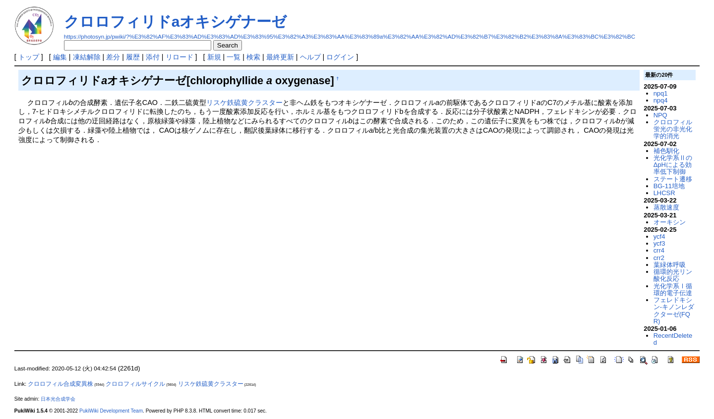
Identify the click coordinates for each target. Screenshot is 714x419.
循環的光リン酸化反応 (673, 275)
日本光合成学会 (58, 399)
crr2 (659, 258)
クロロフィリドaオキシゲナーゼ (175, 21)
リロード (179, 57)
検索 (253, 57)
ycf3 (659, 243)
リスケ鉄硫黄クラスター (244, 102)
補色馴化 (666, 151)
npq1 (661, 93)
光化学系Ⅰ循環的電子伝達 (673, 289)
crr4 (659, 250)
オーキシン (670, 222)
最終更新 (280, 57)
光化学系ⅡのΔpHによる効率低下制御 (673, 165)
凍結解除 (87, 57)
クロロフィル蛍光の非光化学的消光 (673, 129)
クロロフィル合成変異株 (60, 384)
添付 (153, 57)
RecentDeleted (673, 339)
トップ (28, 57)
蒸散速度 (666, 207)
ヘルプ (310, 57)
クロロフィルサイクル (135, 384)
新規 (214, 57)
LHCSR (664, 193)
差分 (113, 57)
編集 (60, 57)
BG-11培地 (669, 186)
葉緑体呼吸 (670, 264)
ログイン (340, 57)
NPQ (660, 115)
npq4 (661, 100)
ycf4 (659, 236)
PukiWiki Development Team (111, 411)
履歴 (133, 57)
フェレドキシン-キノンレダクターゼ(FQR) (674, 310)
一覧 (233, 57)
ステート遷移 (673, 179)
